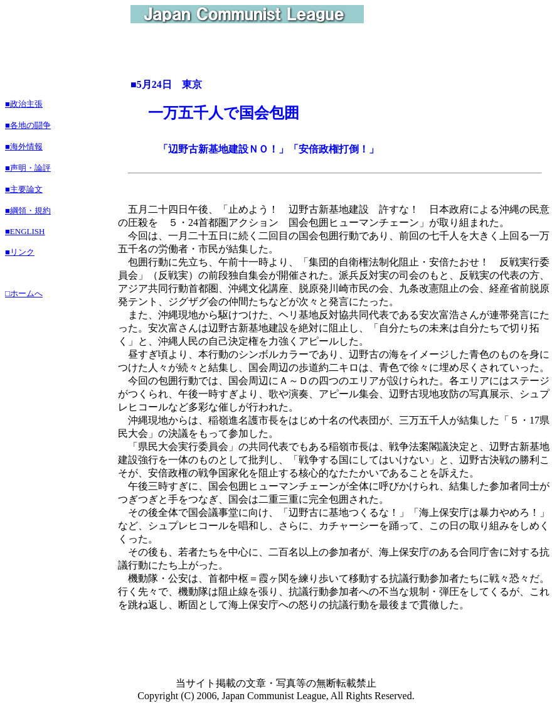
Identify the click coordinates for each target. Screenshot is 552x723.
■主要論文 (24, 189)
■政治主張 (24, 104)
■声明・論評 (28, 168)
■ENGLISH (25, 231)
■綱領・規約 (28, 210)
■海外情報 (24, 146)
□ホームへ (24, 293)
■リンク (19, 252)
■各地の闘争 (28, 125)
